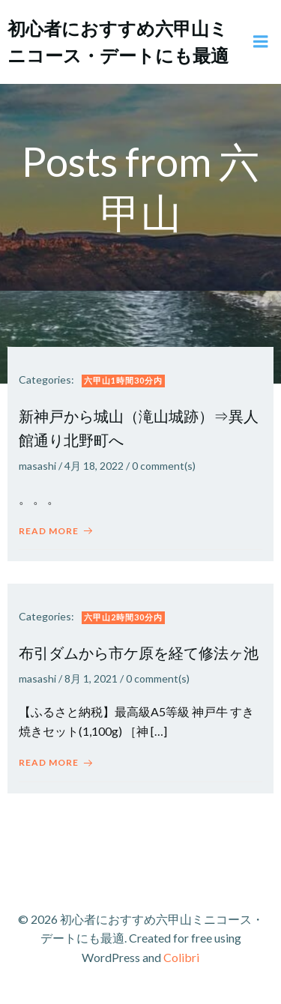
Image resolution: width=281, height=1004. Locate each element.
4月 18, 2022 (94, 465)
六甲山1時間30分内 (123, 380)
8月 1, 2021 (91, 678)
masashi (37, 465)
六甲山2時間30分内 (123, 617)
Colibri (181, 957)
